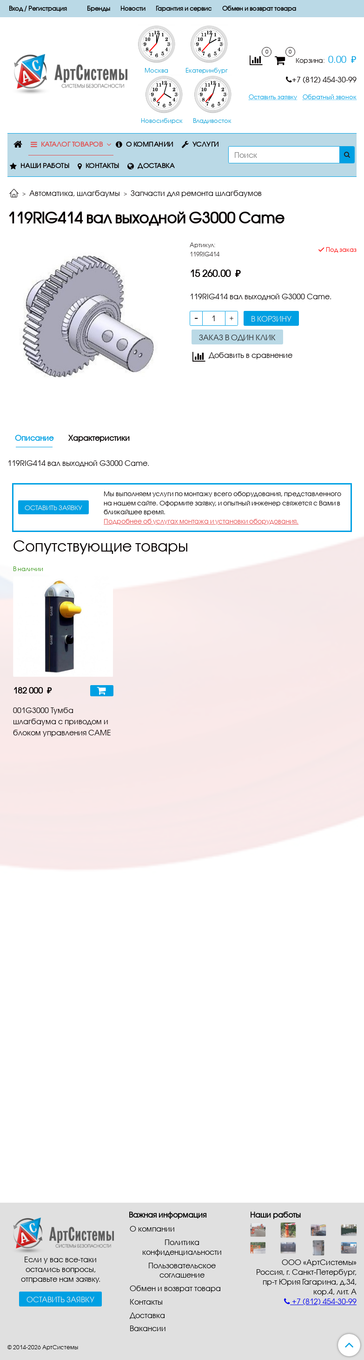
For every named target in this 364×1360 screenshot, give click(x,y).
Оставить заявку (273, 97)
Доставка (156, 165)
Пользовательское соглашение (182, 1270)
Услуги (205, 144)
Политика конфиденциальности (182, 1247)
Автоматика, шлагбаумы (74, 193)
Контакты (102, 165)
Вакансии (148, 1328)
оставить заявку (53, 508)
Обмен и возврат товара (259, 8)
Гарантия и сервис (184, 8)
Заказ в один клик (237, 337)
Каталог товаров (72, 144)
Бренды (98, 8)
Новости (133, 8)
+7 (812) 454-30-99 (321, 79)
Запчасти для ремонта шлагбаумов (196, 193)
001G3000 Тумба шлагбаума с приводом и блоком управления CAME (62, 721)
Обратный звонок (330, 97)
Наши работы (45, 165)
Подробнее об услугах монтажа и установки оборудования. (201, 521)
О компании (149, 144)
